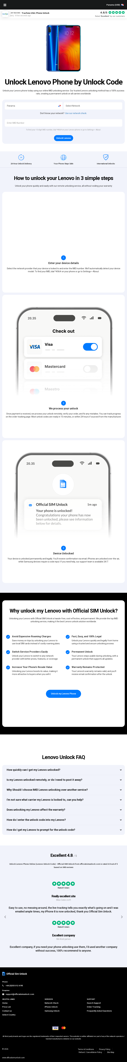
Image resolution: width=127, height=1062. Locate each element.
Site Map (110, 1052)
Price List (6, 1007)
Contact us (7, 1011)
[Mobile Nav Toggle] (5, 5)
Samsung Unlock (52, 1011)
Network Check (51, 1003)
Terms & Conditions (86, 1049)
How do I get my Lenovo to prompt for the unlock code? (41, 829)
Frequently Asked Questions (99, 1011)
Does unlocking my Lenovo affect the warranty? (36, 809)
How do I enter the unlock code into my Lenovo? (36, 819)
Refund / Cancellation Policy (90, 1052)
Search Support (94, 1003)
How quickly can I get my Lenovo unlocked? (33, 769)
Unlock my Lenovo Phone (63, 693)
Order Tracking (93, 1007)
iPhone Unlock (51, 1007)
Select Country (8, 1015)
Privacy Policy (104, 1049)
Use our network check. (76, 113)
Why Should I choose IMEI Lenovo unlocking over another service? (47, 789)
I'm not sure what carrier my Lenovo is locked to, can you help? (45, 799)
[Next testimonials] (122, 917)
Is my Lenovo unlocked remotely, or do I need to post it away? (44, 779)
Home (5, 1003)
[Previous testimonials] (5, 917)
